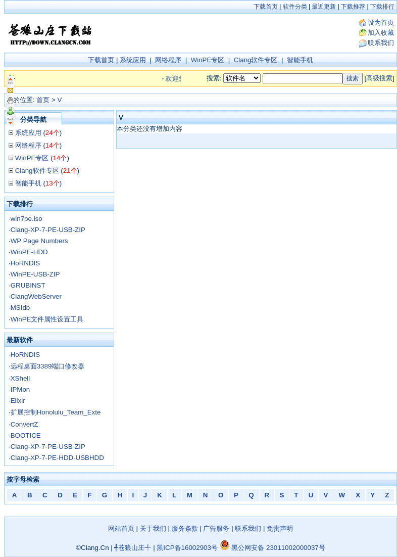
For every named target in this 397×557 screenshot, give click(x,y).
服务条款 (185, 528)
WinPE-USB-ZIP (35, 274)
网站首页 (121, 528)
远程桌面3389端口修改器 (48, 366)
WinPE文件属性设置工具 (47, 319)
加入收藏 (381, 32)
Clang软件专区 (256, 60)
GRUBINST (28, 285)
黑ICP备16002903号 (187, 547)
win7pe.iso (26, 218)
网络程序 (168, 60)
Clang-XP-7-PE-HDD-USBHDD (57, 457)
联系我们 (381, 43)
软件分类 (295, 6)
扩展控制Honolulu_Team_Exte (56, 412)
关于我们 (153, 528)
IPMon (20, 389)
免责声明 (280, 528)
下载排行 (382, 6)
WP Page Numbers (39, 241)
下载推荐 (353, 6)
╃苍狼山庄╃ (132, 547)
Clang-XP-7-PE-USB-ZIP (48, 230)
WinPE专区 (208, 60)
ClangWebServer (36, 296)
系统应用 (133, 60)
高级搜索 (379, 78)
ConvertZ (24, 424)
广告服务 (216, 528)
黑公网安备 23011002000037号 (272, 547)
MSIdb (20, 307)
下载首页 (266, 6)
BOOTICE (26, 435)
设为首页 (381, 22)
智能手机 (300, 60)
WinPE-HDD (29, 252)
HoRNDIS (25, 263)
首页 (42, 100)
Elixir (18, 400)
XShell (20, 378)
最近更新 (324, 6)
